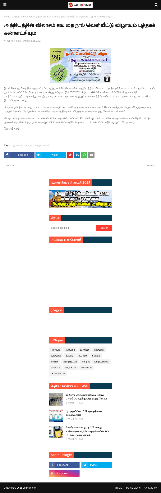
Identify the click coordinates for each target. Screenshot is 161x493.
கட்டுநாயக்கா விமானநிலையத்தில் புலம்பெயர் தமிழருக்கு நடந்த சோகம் (86, 396)
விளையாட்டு (58, 373)
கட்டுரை (82, 355)
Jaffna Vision (14, 40)
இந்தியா (84, 349)
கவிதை (96, 355)
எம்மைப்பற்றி (133, 487)
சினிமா (54, 361)
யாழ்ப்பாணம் (19, 16)
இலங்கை (99, 349)
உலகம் (70, 355)
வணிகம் (55, 367)
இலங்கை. (18, 145)
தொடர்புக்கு (150, 487)
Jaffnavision (29, 487)
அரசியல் (55, 349)
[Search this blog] (72, 228)
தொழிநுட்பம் (70, 361)
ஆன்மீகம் (70, 349)
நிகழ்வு (29, 145)
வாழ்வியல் (70, 367)
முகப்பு (118, 487)
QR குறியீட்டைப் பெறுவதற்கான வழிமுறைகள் (84, 413)
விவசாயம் (86, 367)
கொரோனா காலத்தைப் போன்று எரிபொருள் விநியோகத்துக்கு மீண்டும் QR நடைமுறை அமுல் (87, 431)
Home (7, 16)
